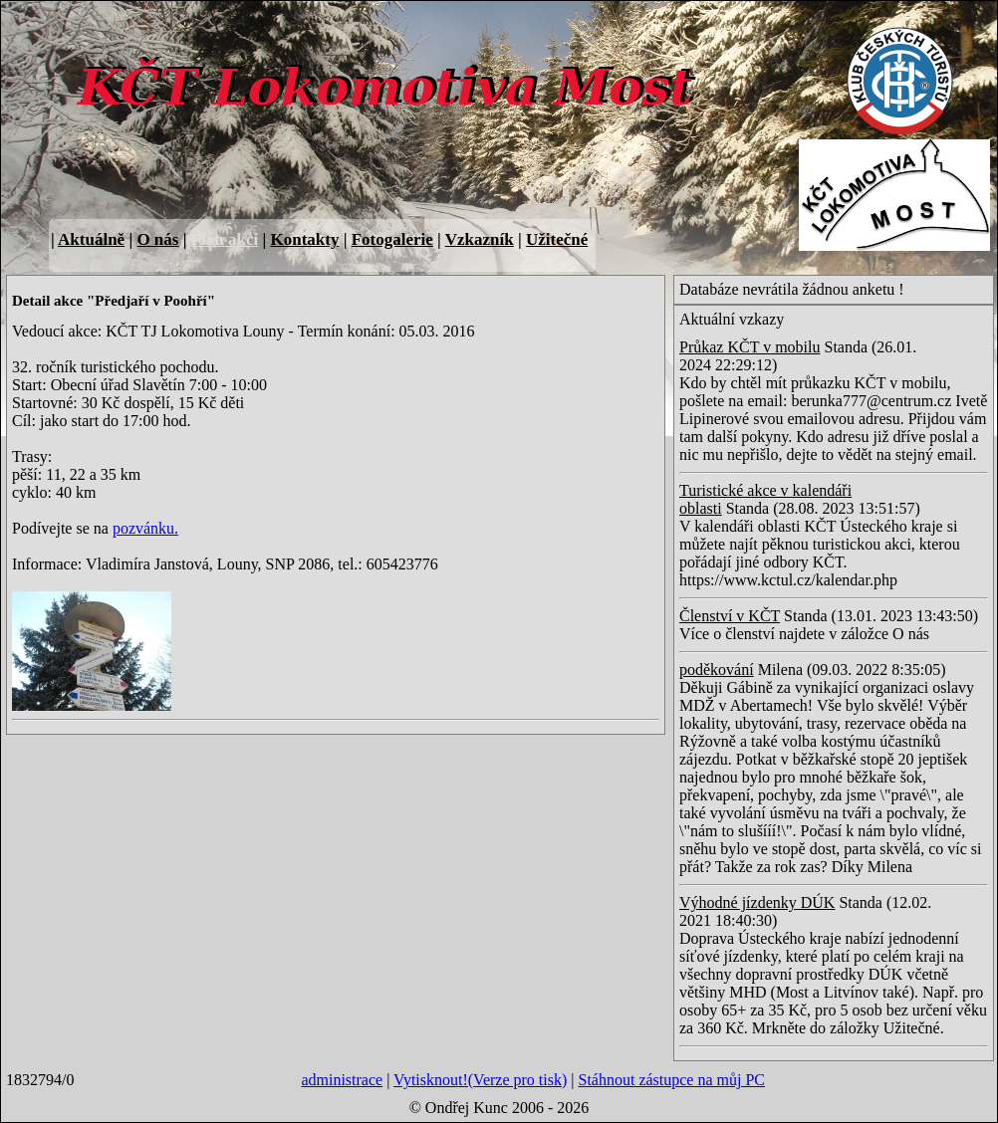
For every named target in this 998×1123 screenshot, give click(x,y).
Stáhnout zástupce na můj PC (671, 1079)
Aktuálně (91, 239)
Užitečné (557, 239)
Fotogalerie (392, 239)
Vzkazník (479, 239)
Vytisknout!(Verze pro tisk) (480, 1079)
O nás (157, 239)
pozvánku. (145, 528)
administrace (341, 1079)
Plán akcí (225, 239)
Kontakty (304, 239)
